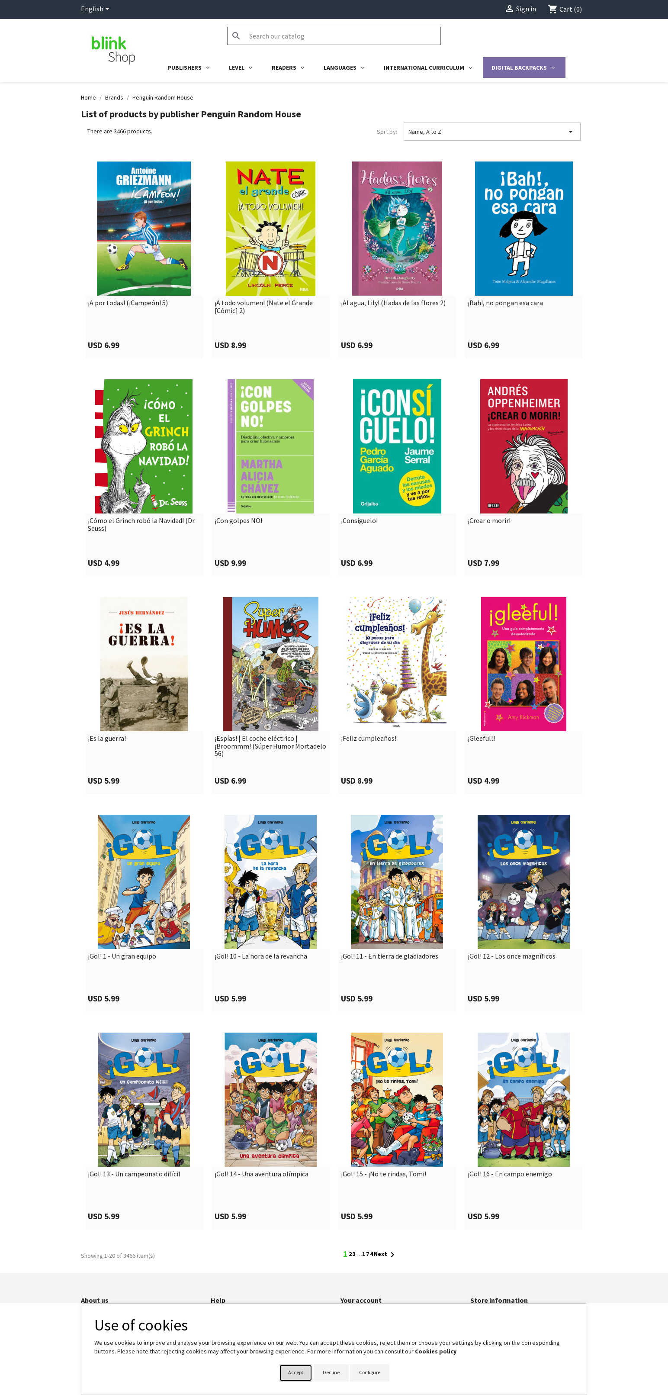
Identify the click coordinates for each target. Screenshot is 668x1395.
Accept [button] (295, 1372)
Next (386, 1255)
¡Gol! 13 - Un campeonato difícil (134, 1174)
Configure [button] (369, 1372)
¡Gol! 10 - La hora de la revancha (261, 956)
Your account (361, 1300)
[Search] (334, 36)
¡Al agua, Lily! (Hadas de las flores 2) (393, 303)
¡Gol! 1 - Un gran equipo (122, 956)
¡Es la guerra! (107, 739)
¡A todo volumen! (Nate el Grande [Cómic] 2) (264, 306)
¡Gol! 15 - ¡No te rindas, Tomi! (383, 1174)
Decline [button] (331, 1372)
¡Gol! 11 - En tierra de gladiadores (389, 956)
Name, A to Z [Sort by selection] (492, 131)
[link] (144, 260)
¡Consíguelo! (359, 521)
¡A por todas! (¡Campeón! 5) (128, 303)
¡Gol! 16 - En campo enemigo (510, 1174)
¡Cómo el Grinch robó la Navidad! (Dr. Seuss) (142, 524)
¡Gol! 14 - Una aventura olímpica (261, 1174)
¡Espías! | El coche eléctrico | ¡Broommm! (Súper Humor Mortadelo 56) (270, 746)
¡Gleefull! (481, 739)
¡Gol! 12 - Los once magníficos (512, 956)
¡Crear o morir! (489, 521)
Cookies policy (435, 1351)
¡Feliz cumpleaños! (368, 739)
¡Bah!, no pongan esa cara (505, 303)
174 (368, 1254)
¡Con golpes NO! (238, 521)
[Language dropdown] (96, 9)
